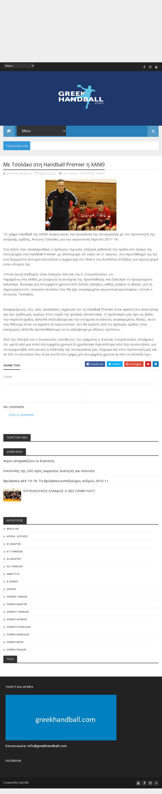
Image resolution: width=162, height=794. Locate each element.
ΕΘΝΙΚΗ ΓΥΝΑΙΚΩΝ (18, 612)
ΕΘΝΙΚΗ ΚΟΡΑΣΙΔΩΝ (19, 628)
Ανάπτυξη (13, 574)
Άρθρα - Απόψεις (17, 536)
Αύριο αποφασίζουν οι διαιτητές (29, 461)
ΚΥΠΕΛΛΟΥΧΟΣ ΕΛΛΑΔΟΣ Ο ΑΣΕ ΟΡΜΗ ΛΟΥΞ (59, 491)
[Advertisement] (81, 31)
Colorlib (23, 784)
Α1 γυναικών (14, 552)
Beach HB (12, 529)
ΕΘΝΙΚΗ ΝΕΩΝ (15, 643)
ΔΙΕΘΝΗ (11, 590)
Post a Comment (21, 415)
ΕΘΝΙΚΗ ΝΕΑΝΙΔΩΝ (18, 635)
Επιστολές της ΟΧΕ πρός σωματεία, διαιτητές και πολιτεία (48, 471)
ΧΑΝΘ (100, 173)
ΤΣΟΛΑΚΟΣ (87, 173)
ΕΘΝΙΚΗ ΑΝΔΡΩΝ (17, 605)
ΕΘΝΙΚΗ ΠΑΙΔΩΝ (16, 651)
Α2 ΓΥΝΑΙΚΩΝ (14, 567)
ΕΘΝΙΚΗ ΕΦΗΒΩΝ (17, 620)
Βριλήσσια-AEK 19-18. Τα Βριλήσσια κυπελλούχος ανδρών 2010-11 (56, 481)
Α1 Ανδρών (70, 173)
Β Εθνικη (12, 582)
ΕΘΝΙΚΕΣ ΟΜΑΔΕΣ (17, 597)
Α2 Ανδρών (14, 559)
